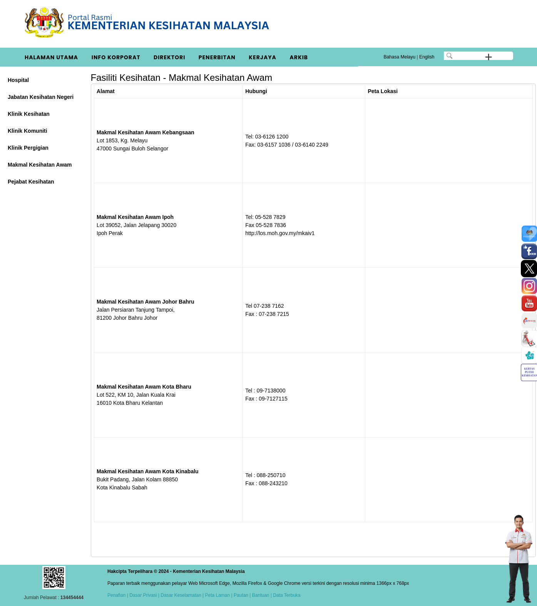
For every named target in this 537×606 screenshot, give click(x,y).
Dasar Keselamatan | (181, 595)
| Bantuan (258, 595)
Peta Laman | (219, 595)
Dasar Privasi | (143, 595)
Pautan (241, 595)
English (426, 57)
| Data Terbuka (285, 595)
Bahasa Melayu (399, 57)
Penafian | (117, 595)
